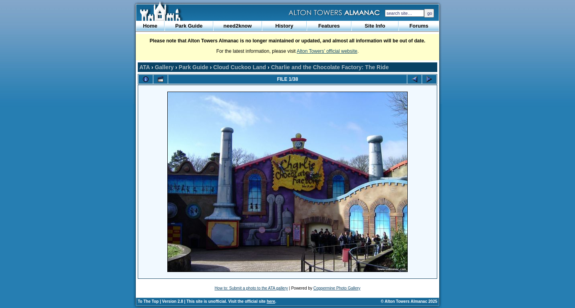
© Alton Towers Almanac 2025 (409, 301)
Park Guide (189, 26)
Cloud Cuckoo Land (239, 67)
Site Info (375, 26)
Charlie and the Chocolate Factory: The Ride (330, 67)
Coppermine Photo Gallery (337, 288)
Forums (418, 26)
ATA (144, 67)
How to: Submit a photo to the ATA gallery (251, 288)
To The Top (148, 301)
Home (150, 26)
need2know (238, 26)
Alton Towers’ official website (327, 51)
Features (329, 26)
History (284, 26)
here (271, 301)
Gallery (164, 67)
